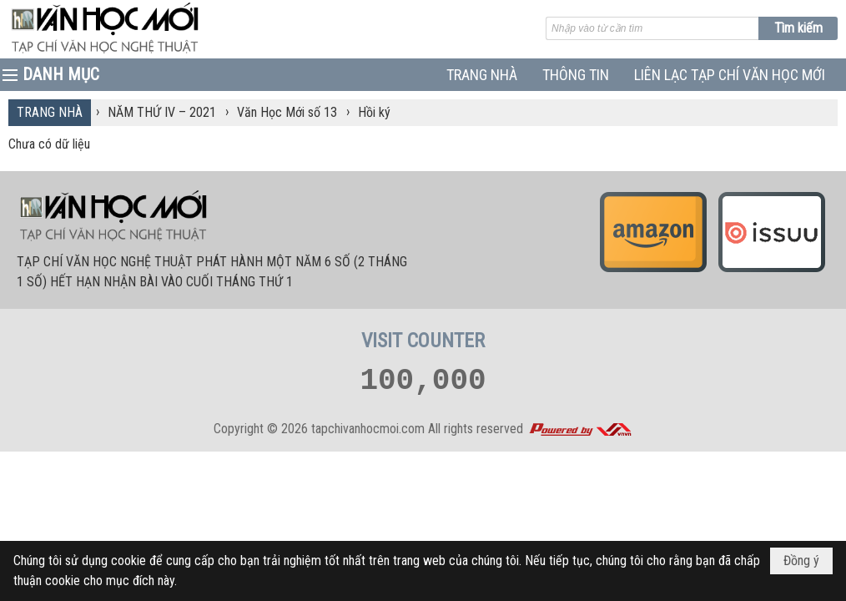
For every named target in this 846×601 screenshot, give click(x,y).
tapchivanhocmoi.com (368, 429)
